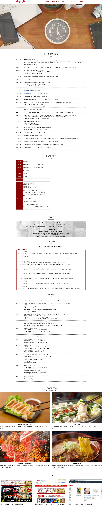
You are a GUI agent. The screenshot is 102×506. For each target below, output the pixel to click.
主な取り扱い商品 (56, 1)
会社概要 (47, 1)
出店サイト (64, 1)
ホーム (38, 1)
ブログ (81, 1)
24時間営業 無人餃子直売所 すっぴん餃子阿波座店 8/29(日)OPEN (38, 89)
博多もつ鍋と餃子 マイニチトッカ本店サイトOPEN (35, 93)
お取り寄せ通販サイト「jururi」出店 (32, 90)
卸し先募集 (72, 1)
